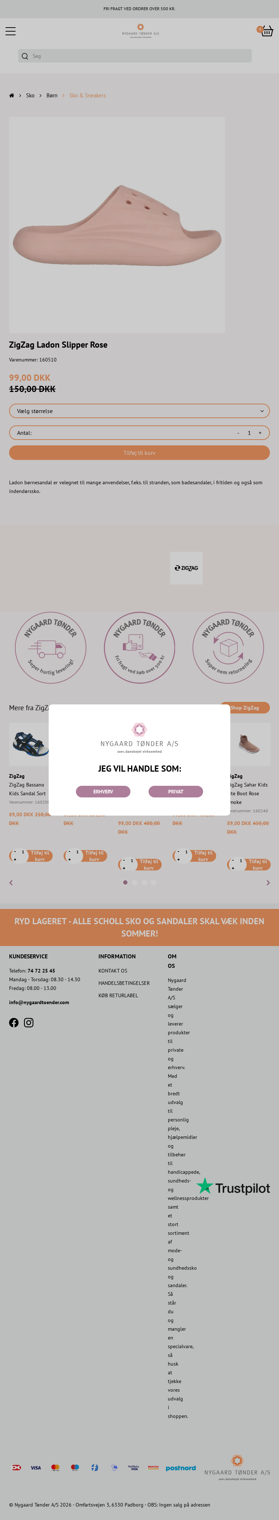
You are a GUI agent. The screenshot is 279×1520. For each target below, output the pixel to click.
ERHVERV (103, 791)
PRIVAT (175, 791)
